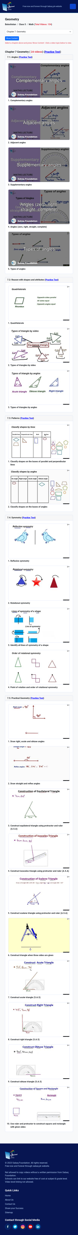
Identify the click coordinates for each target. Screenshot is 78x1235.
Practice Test (52, 51)
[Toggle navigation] (73, 6)
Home (8, 1195)
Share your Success (14, 1208)
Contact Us (10, 1204)
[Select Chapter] (39, 31)
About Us (9, 1200)
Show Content (12, 38)
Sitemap (9, 1212)
